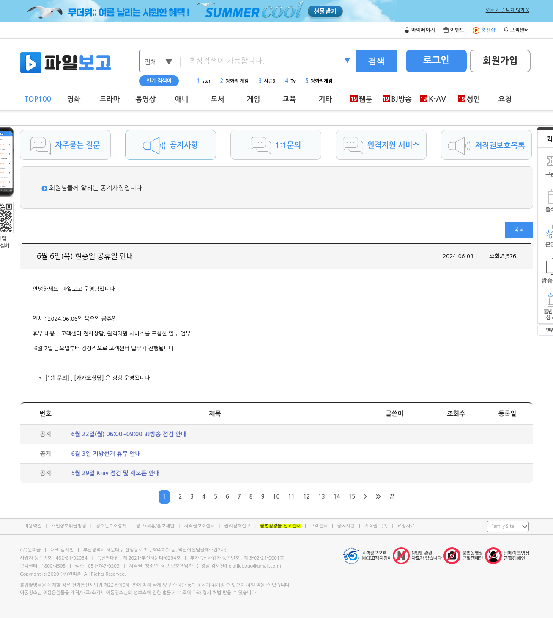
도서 (217, 99)
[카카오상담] (89, 378)
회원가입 (500, 60)
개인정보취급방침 (68, 526)
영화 (74, 99)
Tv (290, 81)
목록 (519, 230)
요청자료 (405, 526)
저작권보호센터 (199, 526)
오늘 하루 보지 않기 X (507, 10)
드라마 (110, 99)
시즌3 (266, 81)
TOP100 (38, 99)
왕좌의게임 (319, 81)
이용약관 (32, 526)
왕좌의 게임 (234, 81)
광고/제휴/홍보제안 (155, 526)
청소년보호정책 (111, 526)
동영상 (146, 99)
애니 (182, 99)
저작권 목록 (376, 526)
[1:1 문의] (57, 378)
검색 (376, 61)
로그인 (436, 60)
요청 (505, 99)
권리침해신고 (237, 526)
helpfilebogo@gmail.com (252, 566)
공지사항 (346, 526)
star (204, 81)
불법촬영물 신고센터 (280, 526)
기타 (325, 99)
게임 (253, 99)
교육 (289, 99)
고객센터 (319, 526)
